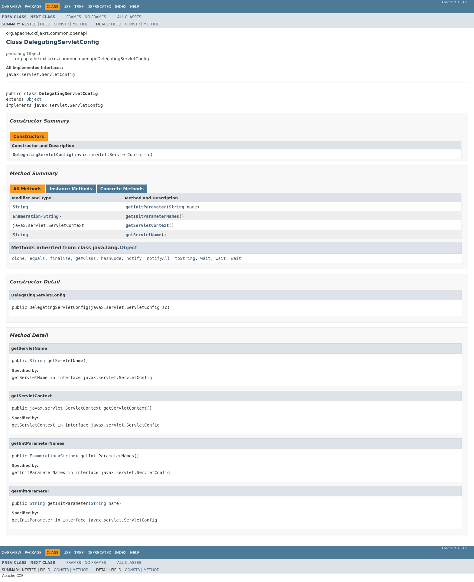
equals (37, 258)
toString (185, 258)
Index (121, 7)
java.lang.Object (23, 53)
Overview (11, 7)
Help (134, 7)
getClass (86, 258)
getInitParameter (146, 206)
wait (205, 258)
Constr (61, 24)
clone (18, 258)
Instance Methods (71, 188)
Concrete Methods (122, 188)
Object (34, 99)
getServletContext (147, 225)
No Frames (95, 17)
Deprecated (99, 7)
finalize (60, 258)
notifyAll (158, 258)
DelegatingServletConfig (42, 154)
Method (81, 24)
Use (67, 7)
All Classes (129, 17)
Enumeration (27, 216)
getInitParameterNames (152, 216)
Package (33, 7)
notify (134, 258)
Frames (74, 17)
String (20, 206)
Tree (79, 7)
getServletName (143, 234)
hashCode (111, 258)
